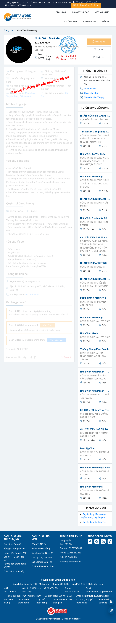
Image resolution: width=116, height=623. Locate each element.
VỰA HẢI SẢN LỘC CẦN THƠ (94, 119)
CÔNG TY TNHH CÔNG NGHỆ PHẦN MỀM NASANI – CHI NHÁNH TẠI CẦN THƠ (94, 138)
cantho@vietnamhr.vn (70, 561)
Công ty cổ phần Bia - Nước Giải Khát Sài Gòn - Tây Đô (94, 356)
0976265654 (90, 88)
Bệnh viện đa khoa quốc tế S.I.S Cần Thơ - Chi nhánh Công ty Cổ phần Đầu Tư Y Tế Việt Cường (94, 246)
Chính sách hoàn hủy (14, 571)
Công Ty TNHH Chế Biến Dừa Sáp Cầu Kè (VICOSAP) (94, 284)
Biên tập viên (87, 448)
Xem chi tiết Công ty (94, 97)
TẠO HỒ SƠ (61, 12)
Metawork (55, 619)
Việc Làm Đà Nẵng (41, 548)
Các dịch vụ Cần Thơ (42, 557)
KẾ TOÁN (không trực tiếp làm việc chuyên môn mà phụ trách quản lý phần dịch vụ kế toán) (95, 410)
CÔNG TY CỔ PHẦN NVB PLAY (95, 321)
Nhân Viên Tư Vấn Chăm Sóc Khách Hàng (95, 154)
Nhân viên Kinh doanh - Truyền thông (95, 371)
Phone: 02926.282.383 (70, 552)
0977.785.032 (44, 2)
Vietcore (76, 619)
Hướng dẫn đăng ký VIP (15, 553)
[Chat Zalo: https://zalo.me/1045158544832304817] (103, 541)
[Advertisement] (39, 385)
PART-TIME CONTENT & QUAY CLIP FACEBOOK (95, 298)
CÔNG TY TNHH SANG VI (92, 267)
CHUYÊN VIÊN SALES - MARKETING (95, 237)
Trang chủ (8, 30)
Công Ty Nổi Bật (39, 544)
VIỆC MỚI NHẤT (102, 12)
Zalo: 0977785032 (68, 557)
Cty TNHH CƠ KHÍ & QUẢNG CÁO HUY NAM (94, 416)
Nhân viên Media (89, 333)
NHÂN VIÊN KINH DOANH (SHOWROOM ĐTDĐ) (95, 199)
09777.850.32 (23, 2)
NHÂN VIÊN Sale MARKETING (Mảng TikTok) (95, 115)
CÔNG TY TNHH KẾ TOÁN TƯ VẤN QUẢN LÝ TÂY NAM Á (94, 377)
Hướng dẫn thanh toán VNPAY (15, 565)
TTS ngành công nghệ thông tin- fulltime (95, 131)
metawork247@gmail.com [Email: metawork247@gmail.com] (99, 591)
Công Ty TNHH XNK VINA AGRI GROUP (93, 304)
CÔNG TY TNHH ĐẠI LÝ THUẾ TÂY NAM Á (94, 396)
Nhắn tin (98, 57)
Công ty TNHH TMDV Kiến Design (94, 224)
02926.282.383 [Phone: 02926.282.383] (72, 591)
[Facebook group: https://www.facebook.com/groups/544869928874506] (96, 541)
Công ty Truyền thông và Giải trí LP (95, 454)
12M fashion (42, 42)
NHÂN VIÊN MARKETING (93, 263)
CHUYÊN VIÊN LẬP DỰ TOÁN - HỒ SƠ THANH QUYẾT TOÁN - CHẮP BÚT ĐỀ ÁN (95, 429)
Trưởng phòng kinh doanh (94, 349)
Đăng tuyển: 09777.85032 (66, 542)
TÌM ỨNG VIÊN (70, 21)
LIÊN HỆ (105, 21)
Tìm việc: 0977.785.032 (71, 548)
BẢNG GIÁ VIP (89, 21)
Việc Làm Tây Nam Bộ (42, 553)
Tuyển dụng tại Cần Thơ (94, 522)
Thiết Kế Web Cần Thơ (42, 566)
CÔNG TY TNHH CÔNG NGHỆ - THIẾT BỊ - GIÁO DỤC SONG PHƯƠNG (94, 183)
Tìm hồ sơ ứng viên (13, 544)
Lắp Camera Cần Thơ (42, 562)
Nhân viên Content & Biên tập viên (95, 218)
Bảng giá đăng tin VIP (14, 548)
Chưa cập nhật (91, 93)
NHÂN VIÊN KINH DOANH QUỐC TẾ (95, 279)
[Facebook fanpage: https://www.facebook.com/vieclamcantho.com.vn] (90, 541)
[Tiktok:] (110, 541)
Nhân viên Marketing (91, 176)
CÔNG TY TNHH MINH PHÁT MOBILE (94, 204)
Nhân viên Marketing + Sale (95, 467)
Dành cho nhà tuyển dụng (85, 5)
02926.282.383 (64, 2)
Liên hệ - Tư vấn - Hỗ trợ (14, 558)
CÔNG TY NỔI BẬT (80, 12)
